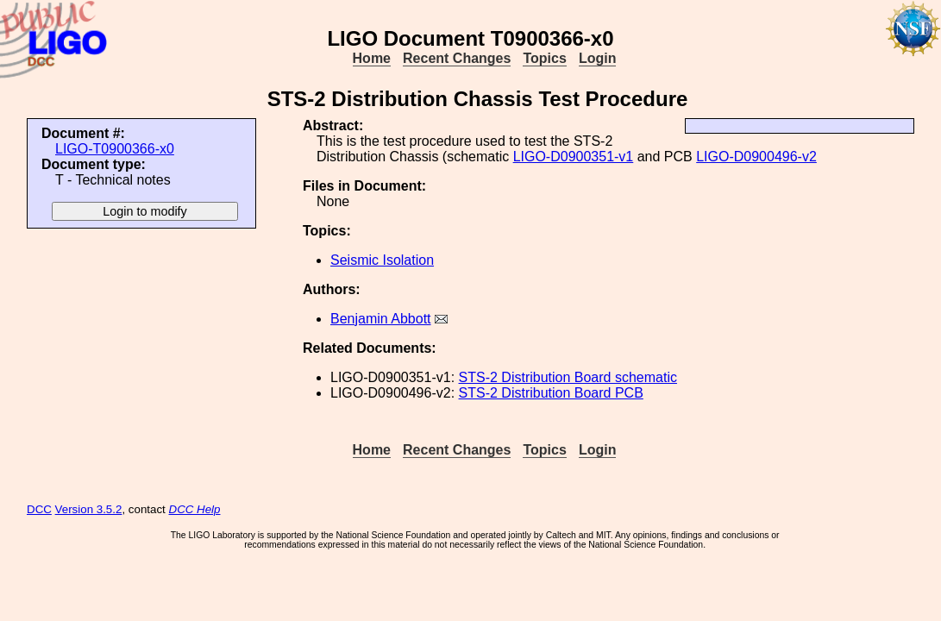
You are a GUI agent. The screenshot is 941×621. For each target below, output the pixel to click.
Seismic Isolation (382, 260)
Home (372, 58)
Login (598, 58)
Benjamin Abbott (380, 318)
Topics (544, 58)
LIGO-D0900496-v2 (756, 156)
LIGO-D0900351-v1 (573, 156)
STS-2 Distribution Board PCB (551, 393)
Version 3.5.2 (88, 509)
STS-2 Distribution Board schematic (568, 377)
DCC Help (195, 509)
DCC (39, 509)
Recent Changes (457, 58)
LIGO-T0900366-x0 (114, 148)
